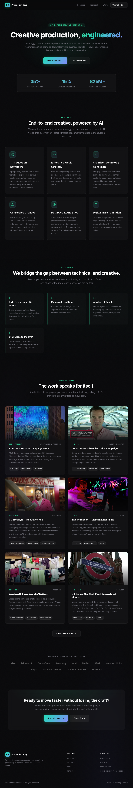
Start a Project (55, 60)
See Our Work (79, 61)
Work (105, 5)
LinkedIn (103, 762)
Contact (69, 771)
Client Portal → (119, 5)
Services (81, 5)
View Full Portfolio (66, 633)
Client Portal (79, 718)
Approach (94, 5)
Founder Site (105, 767)
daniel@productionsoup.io (111, 771)
